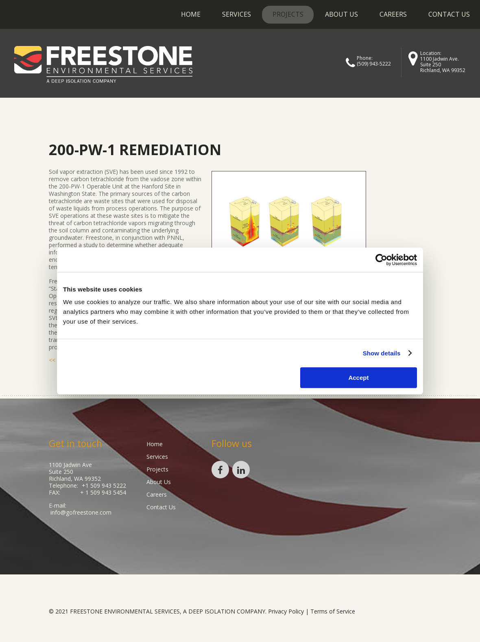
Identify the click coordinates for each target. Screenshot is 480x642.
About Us (341, 14)
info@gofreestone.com (80, 512)
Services (236, 14)
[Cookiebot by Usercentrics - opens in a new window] (381, 260)
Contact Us (449, 14)
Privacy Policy (286, 611)
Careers (393, 14)
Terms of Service (332, 611)
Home (191, 14)
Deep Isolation (211, 611)
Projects (288, 14)
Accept (358, 377)
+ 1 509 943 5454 (103, 492)
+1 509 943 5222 (104, 485)
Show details (382, 353)
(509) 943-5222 (374, 63)
